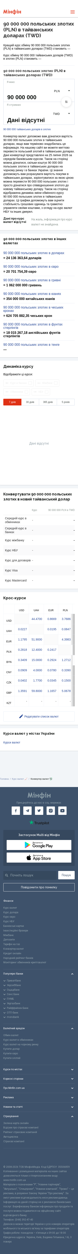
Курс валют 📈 (19, 779)
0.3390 (66, 670)
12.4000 (37, 649)
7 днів (12, 402)
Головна (4, 779)
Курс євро (9, 916)
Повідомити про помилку (39, 887)
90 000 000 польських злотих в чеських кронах (33, 309)
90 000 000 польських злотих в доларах (33, 253)
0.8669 (51, 619)
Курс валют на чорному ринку (20, 1044)
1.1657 (51, 691)
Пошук (66, 875)
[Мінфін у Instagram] (51, 810)
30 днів (30, 402)
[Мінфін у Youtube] (62, 810)
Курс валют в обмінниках (18, 1039)
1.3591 (22, 691)
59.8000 (37, 691)
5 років (66, 402)
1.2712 (66, 660)
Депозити (9, 939)
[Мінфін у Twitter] (39, 810)
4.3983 (66, 639)
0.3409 (22, 660)
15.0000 (37, 660)
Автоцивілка (10, 1136)
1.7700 (37, 680)
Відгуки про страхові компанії (20, 1127)
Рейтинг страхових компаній (20, 1132)
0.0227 (22, 629)
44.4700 (37, 619)
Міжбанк (8, 935)
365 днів (48, 402)
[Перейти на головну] (12, 12)
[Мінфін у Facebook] (16, 810)
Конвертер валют (13, 948)
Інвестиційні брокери (15, 930)
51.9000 (37, 639)
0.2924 (51, 660)
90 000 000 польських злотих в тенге (31, 344)
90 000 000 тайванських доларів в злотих (27, 129)
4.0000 (37, 670)
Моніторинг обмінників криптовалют (24, 962)
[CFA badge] (12, 1156)
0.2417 (51, 649)
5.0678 (66, 691)
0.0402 (22, 680)
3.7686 (66, 619)
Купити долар (11, 1048)
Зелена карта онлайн (16, 1123)
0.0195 (51, 629)
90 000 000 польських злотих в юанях (32, 294)
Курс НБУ (8, 921)
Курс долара (10, 912)
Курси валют (11, 742)
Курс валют (10, 907)
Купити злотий (11, 1058)
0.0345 (51, 680)
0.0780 (51, 670)
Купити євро (10, 1053)
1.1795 (22, 639)
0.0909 (22, 670)
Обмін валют (11, 1035)
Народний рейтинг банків (18, 958)
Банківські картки (13, 926)
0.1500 (66, 680)
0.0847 (66, 629)
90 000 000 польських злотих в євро (30, 266)
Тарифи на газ (11, 944)
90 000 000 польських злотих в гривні (32, 280)
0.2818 (22, 649)
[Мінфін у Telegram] (27, 810)
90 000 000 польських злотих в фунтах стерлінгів (33, 326)
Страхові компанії (13, 1141)
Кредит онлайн (12, 953)
